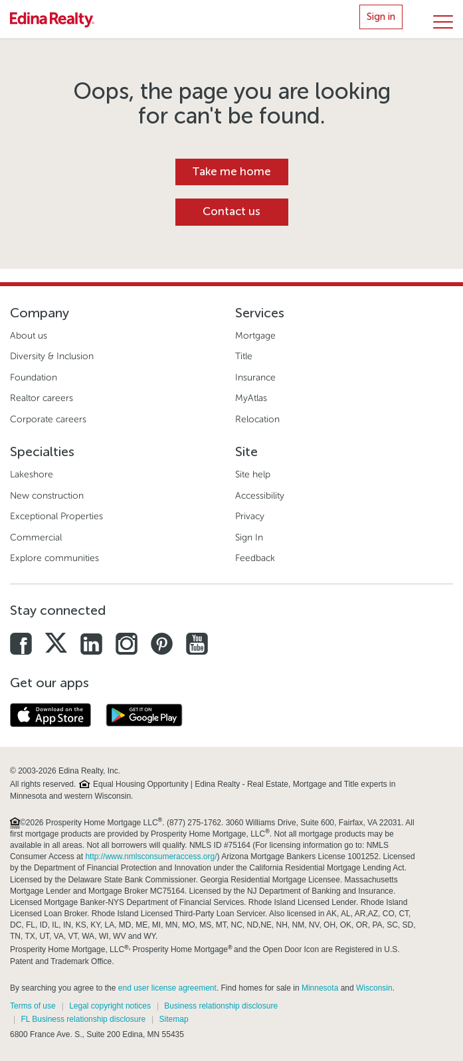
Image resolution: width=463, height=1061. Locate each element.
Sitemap (174, 1019)
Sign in (381, 16)
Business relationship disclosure (221, 1006)
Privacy (249, 516)
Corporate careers (48, 419)
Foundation (33, 377)
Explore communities (54, 558)
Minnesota (320, 988)
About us (28, 336)
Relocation (257, 419)
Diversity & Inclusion (52, 356)
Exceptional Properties (56, 516)
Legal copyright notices (110, 1006)
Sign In (249, 537)
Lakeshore (31, 474)
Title (243, 356)
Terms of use (33, 1006)
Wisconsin (374, 988)
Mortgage (255, 336)
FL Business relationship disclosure (83, 1019)
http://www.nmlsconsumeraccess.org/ (151, 856)
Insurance (255, 377)
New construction (47, 496)
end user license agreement (167, 988)
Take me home (231, 171)
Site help (252, 474)
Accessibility (259, 496)
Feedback (255, 558)
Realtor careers (41, 398)
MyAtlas (251, 398)
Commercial (36, 537)
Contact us (231, 211)
